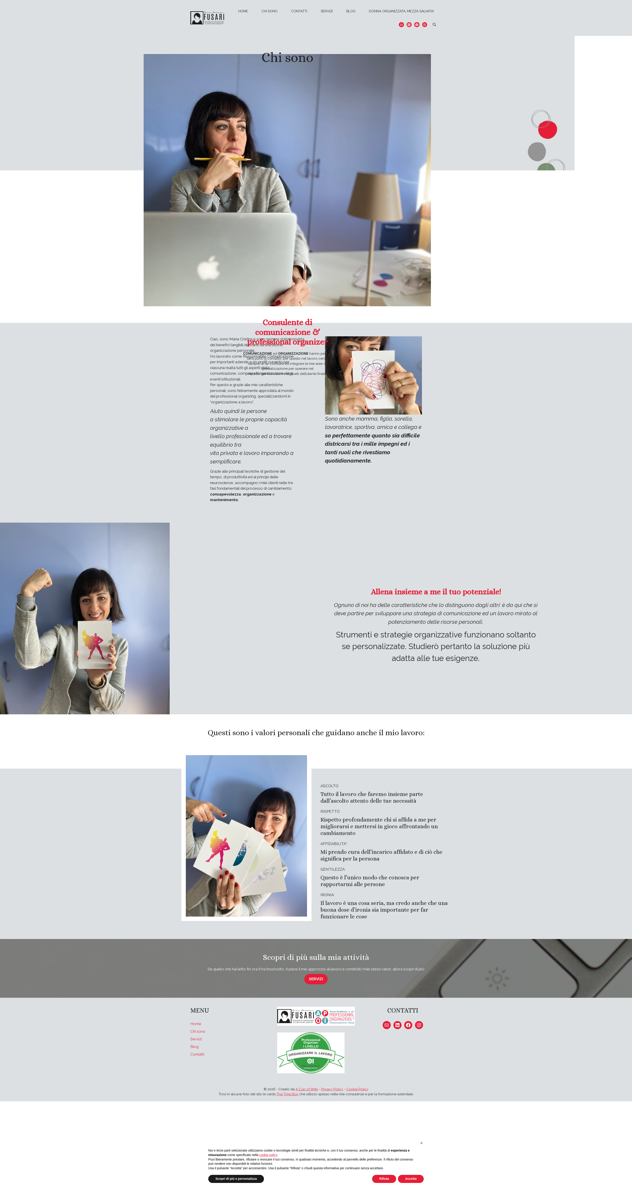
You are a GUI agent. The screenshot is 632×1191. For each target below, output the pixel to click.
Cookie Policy (357, 1089)
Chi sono (269, 11)
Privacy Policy (332, 1089)
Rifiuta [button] (384, 1178)
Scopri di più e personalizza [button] (236, 1178)
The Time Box (287, 1094)
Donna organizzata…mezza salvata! (401, 11)
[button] (421, 1143)
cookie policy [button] (268, 1155)
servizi (316, 979)
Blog (351, 11)
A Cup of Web (307, 1089)
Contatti (299, 11)
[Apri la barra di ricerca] (434, 24)
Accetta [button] (411, 1178)
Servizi (327, 11)
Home (243, 11)
